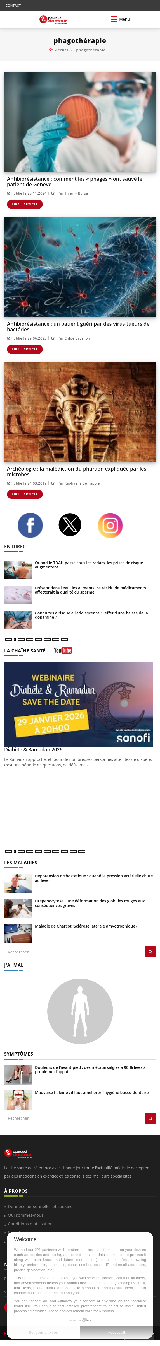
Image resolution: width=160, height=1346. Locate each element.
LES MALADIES (20, 863)
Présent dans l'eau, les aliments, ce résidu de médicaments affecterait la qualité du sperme (90, 590)
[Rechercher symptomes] (150, 1118)
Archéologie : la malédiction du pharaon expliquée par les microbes (76, 471)
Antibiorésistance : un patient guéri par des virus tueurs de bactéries (78, 326)
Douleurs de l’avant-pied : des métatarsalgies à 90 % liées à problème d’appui (90, 1069)
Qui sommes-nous (25, 1215)
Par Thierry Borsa (69, 193)
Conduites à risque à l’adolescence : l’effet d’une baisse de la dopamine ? (91, 615)
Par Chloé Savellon (70, 338)
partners (49, 1250)
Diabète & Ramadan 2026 (33, 749)
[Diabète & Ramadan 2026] (80, 704)
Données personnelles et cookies (40, 1206)
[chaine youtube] (63, 652)
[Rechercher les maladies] (150, 951)
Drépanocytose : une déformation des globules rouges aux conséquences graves (90, 903)
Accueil (62, 49)
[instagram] (113, 525)
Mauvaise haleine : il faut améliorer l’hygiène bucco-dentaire (92, 1092)
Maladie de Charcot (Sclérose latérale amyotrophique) (86, 926)
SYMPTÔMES (18, 1054)
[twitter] (73, 525)
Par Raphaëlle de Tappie (75, 483)
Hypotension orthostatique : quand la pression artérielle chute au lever (94, 878)
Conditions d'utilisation (30, 1223)
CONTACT (13, 5)
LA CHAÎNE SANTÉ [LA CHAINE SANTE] (25, 651)
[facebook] (33, 525)
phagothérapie (90, 49)
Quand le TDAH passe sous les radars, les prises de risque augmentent (89, 565)
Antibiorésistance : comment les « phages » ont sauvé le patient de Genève (74, 181)
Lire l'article (25, 204)
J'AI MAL (13, 965)
